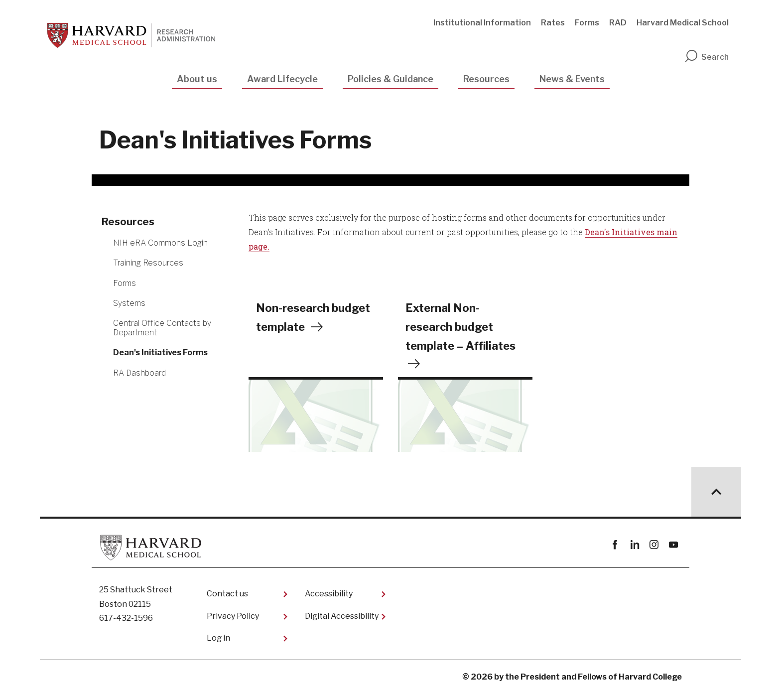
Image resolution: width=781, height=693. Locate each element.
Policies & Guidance (390, 79)
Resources (486, 79)
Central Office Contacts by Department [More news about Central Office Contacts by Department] (162, 327)
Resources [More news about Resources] (128, 222)
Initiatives (634, 232)
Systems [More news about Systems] (129, 303)
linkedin (634, 545)
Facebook (615, 545)
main (666, 232)
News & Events (572, 79)
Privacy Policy (233, 616)
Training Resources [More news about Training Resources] (148, 263)
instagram (653, 545)
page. (259, 246)
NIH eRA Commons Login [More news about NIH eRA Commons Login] (160, 243)
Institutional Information (482, 22)
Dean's (598, 232)
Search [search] (706, 57)
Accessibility (329, 593)
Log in (218, 638)
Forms (587, 22)
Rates (553, 22)
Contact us (227, 593)
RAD (618, 22)
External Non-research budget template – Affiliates (460, 327)
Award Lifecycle (282, 79)
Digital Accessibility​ (342, 616)
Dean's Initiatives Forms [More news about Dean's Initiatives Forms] (160, 352)
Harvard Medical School (683, 22)
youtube (673, 545)
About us (197, 79)
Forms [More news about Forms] (124, 283)
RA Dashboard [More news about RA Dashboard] (139, 373)
